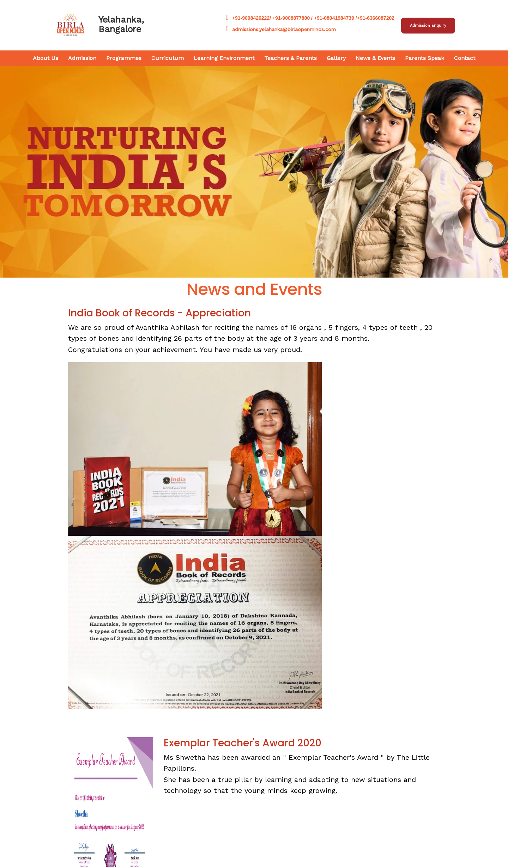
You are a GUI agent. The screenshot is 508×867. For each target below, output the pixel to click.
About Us (45, 58)
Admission (82, 58)
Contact (464, 58)
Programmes (123, 58)
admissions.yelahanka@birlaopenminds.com (281, 29)
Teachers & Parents (290, 58)
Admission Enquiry (428, 25)
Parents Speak (424, 58)
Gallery (336, 58)
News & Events (375, 58)
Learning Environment (224, 58)
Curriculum (167, 58)
